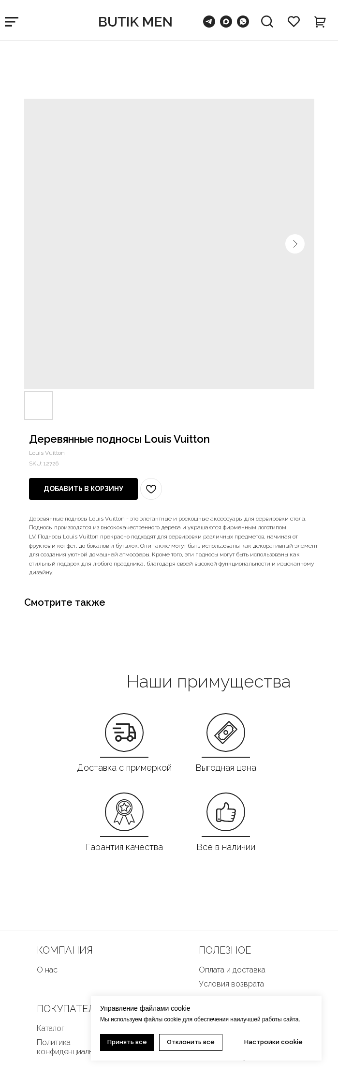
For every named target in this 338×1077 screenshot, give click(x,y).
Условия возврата (231, 983)
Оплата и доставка (232, 969)
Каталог (50, 1028)
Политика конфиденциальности (75, 1047)
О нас (47, 969)
